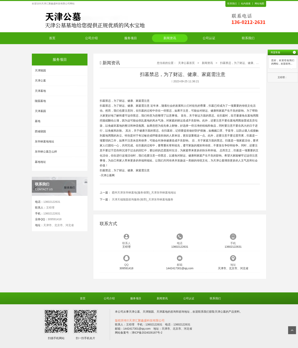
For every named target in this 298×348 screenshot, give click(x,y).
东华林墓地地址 (44, 141)
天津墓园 (40, 111)
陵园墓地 (40, 100)
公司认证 (209, 38)
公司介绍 (91, 38)
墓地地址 (40, 161)
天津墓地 (40, 90)
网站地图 (259, 3)
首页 (52, 38)
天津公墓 (40, 80)
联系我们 (232, 3)
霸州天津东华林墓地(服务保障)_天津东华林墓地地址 (144, 192)
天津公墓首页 (186, 62)
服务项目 (130, 38)
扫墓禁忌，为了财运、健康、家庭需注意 (245, 62)
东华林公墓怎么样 (46, 151)
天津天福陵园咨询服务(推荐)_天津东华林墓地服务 (142, 199)
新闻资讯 (169, 38)
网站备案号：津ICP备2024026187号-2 (138, 332)
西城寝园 (40, 131)
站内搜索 (246, 3)
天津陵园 (40, 70)
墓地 (37, 121)
